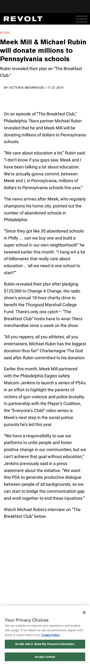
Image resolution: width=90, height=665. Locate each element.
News (5, 33)
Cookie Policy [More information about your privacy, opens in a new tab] (50, 635)
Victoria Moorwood (26, 87)
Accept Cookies (45, 656)
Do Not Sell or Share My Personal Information (45, 644)
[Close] (84, 612)
